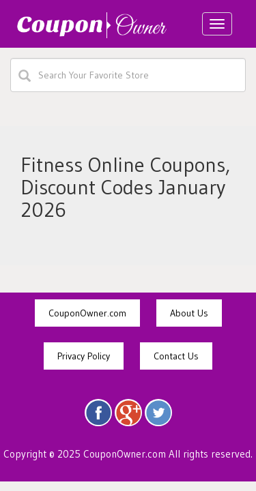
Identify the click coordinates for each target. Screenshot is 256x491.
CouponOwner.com (87, 313)
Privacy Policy (83, 356)
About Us (189, 313)
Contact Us (176, 356)
